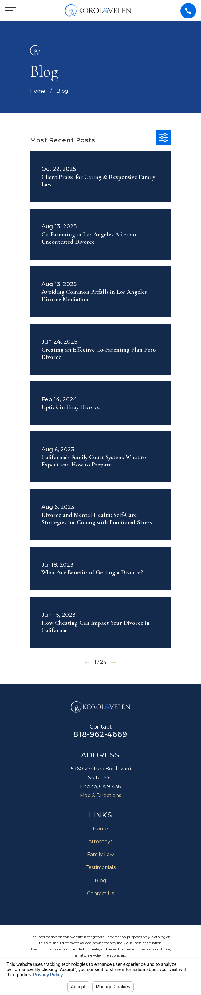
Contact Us (100, 893)
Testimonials (100, 867)
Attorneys (100, 841)
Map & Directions (100, 795)
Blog (100, 880)
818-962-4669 (100, 734)
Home (100, 829)
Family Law (100, 854)
